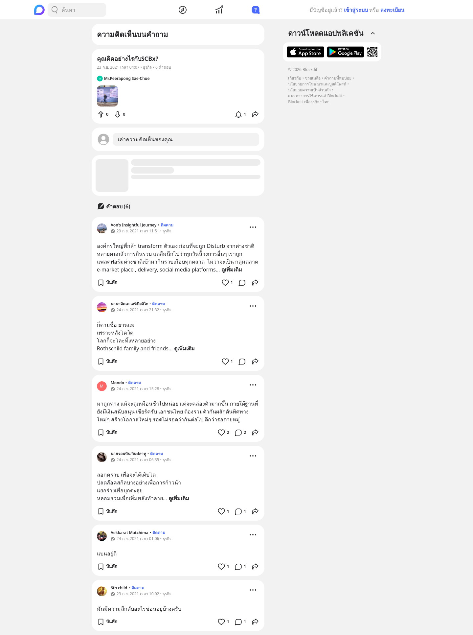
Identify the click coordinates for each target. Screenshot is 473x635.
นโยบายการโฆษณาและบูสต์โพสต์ (317, 84)
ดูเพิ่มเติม (231, 269)
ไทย (326, 102)
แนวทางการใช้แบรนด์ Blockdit (315, 96)
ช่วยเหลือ (313, 78)
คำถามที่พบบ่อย (337, 78)
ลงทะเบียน (392, 9)
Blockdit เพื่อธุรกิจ (303, 102)
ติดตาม (167, 225)
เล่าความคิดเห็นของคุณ (145, 139)
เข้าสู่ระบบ (356, 9)
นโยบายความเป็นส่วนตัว (309, 90)
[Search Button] (54, 10)
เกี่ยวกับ (294, 78)
